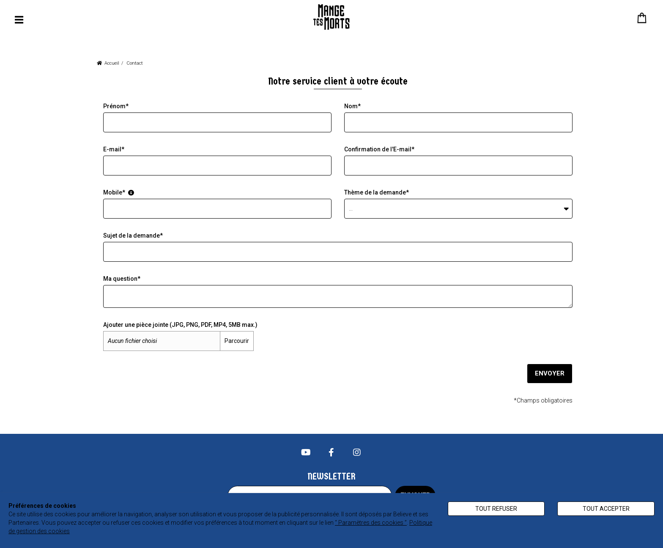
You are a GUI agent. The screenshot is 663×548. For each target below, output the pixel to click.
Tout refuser (496, 508)
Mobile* (118, 192)
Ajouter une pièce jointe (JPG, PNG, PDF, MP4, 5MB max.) (180, 324)
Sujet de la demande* (133, 235)
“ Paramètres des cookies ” (371, 522)
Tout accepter (606, 508)
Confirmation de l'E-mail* (379, 149)
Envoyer (549, 373)
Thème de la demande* (376, 192)
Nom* (352, 106)
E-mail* (113, 149)
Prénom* (116, 106)
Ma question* (121, 278)
